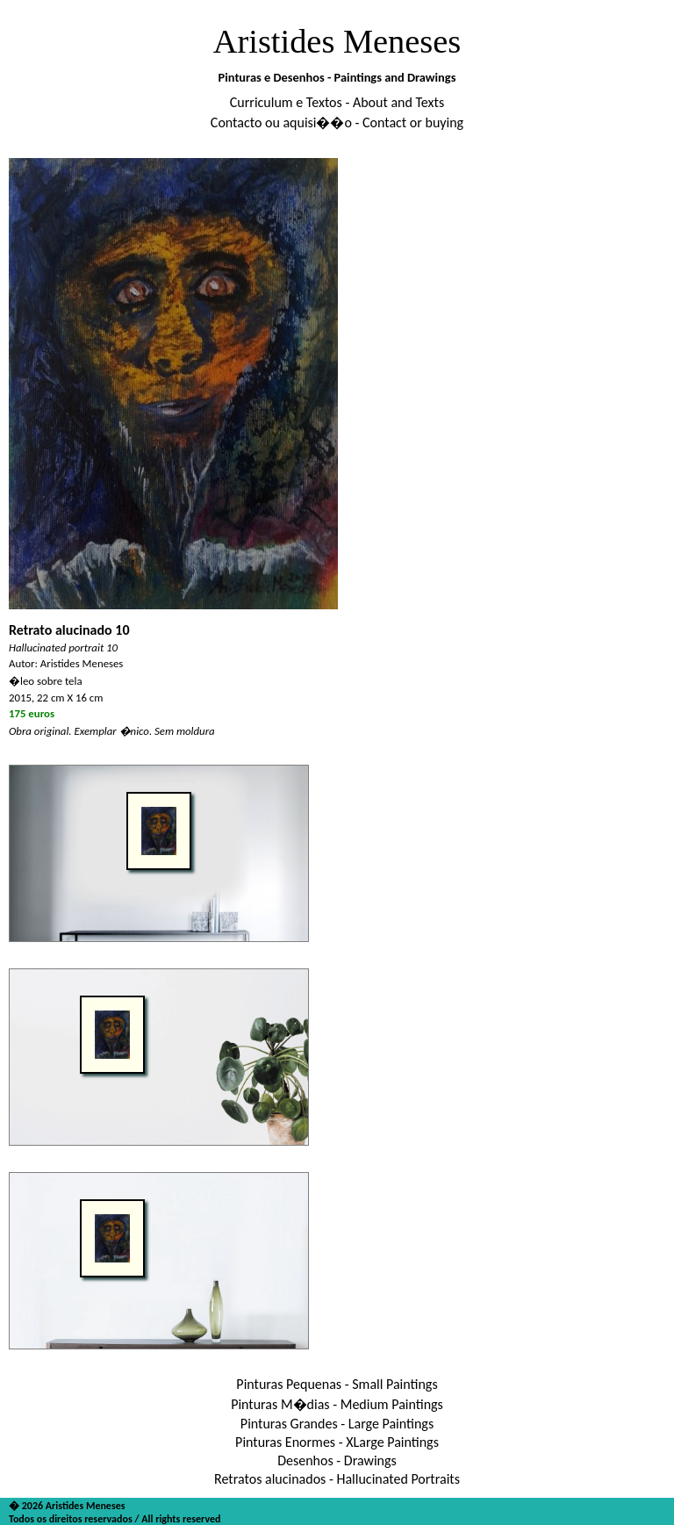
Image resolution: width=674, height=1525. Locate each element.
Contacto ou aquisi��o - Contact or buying (337, 122)
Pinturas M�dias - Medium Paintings (337, 1404)
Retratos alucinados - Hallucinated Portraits (337, 1479)
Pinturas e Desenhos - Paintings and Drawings (337, 77)
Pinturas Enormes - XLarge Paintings (337, 1442)
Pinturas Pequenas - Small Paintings (336, 1384)
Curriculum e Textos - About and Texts (337, 102)
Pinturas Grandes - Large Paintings (337, 1423)
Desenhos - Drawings (337, 1460)
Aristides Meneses (337, 41)
